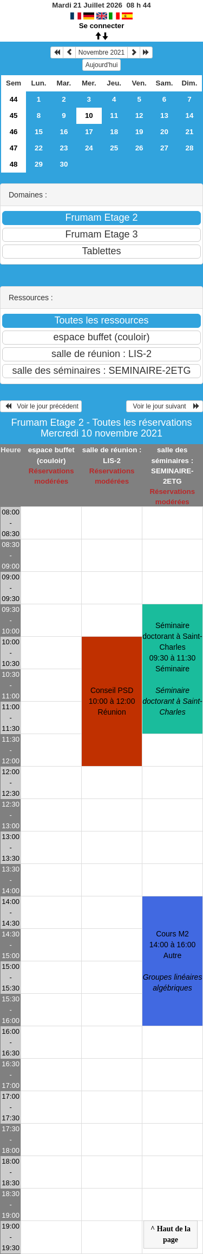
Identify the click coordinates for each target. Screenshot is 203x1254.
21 (190, 132)
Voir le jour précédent (40, 406)
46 (14, 132)
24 (89, 148)
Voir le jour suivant (164, 406)
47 (14, 148)
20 (164, 132)
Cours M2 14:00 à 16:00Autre (172, 960)
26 (139, 148)
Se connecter (102, 26)
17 (89, 132)
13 (164, 115)
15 (39, 132)
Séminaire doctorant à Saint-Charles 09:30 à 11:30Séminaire (172, 668)
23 (64, 148)
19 (139, 132)
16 (64, 132)
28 (190, 148)
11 (114, 115)
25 (114, 148)
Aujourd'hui (102, 65)
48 (14, 164)
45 (14, 115)
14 (190, 115)
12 (139, 115)
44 (14, 99)
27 (164, 148)
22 (39, 148)
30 (64, 164)
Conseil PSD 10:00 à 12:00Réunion (112, 701)
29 (39, 164)
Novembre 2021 (101, 52)
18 (114, 132)
